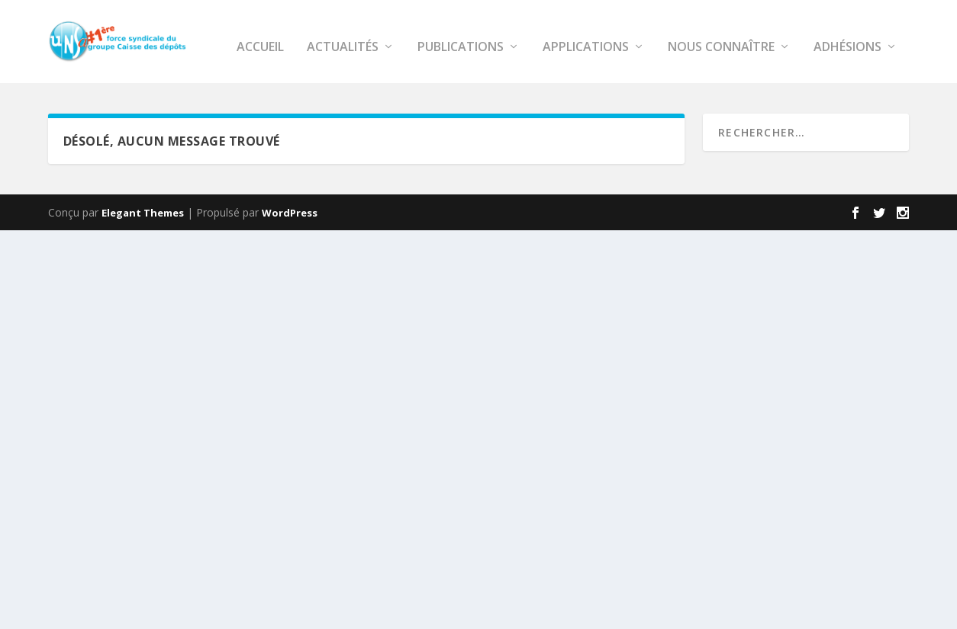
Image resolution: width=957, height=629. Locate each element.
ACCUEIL (83, 80)
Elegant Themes (143, 245)
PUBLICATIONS (283, 80)
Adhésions (670, 80)
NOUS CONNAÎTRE (544, 80)
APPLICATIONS (409, 80)
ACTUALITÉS (165, 80)
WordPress (289, 245)
